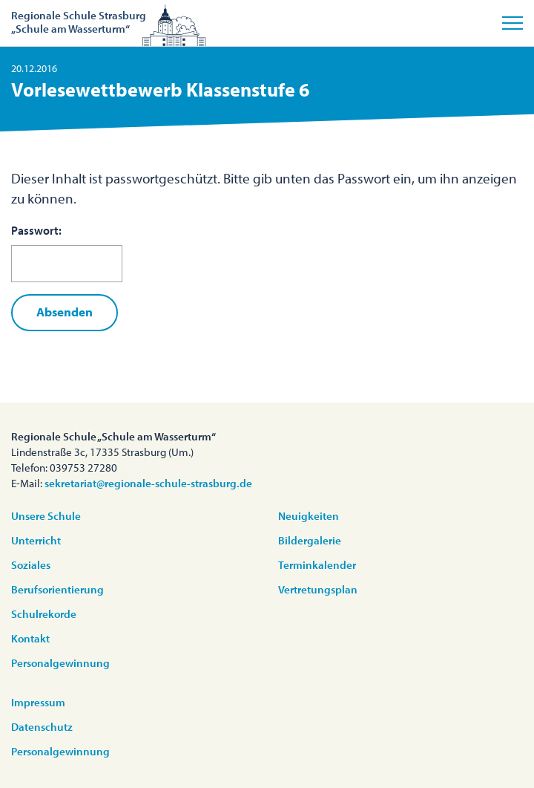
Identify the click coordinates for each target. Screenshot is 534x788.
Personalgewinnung (60, 663)
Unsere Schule (46, 516)
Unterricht (36, 540)
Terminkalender (317, 565)
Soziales (30, 565)
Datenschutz (42, 727)
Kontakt (30, 638)
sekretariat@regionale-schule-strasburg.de (148, 483)
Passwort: (66, 252)
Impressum (38, 702)
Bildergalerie (309, 540)
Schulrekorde (43, 614)
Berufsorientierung (57, 589)
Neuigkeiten (308, 516)
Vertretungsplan (317, 589)
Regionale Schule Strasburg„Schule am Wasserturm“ (78, 22)
